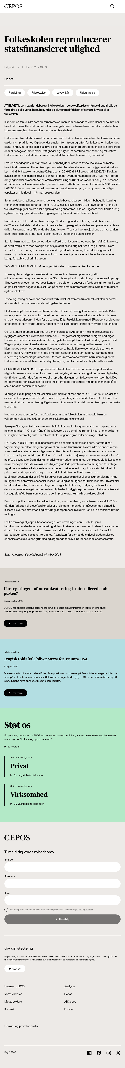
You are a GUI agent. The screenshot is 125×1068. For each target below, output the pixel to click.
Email (7, 892)
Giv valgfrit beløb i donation (27, 775)
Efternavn (10, 876)
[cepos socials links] (89, 1053)
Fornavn (9, 859)
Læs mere (15, 623)
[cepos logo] (17, 837)
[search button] (112, 6)
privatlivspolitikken (84, 909)
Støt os (15, 968)
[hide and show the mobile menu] (120, 6)
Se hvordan (12, 746)
